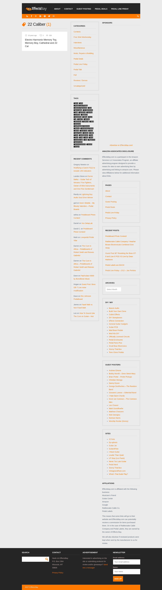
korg (91, 137)
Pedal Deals (101, 9)
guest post (79, 142)
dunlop (90, 112)
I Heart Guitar (114, 452)
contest (77, 115)
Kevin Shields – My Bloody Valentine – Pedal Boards (84, 206)
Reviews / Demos (80, 80)
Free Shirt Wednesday (82, 37)
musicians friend (88, 128)
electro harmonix (81, 108)
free (91, 135)
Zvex (76, 137)
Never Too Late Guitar (117, 461)
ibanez (77, 128)
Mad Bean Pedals (116, 330)
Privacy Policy (110, 218)
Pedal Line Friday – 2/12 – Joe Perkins (120, 270)
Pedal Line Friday (120, 9)
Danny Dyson (114, 383)
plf (76, 119)
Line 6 (80, 119)
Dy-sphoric (113, 442)
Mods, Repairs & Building (84, 53)
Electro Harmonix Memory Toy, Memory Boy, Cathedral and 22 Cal (41, 43)
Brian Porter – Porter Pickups (120, 377)
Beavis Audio (114, 308)
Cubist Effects (114, 314)
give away (78, 110)
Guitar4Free (113, 449)
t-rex (76, 135)
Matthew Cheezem (116, 412)
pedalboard (84, 135)
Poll (75, 75)
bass (91, 131)
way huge (78, 133)
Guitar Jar (113, 446)
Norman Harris (114, 418)
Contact (68, 9)
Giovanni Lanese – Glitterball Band (122, 393)
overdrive (78, 117)
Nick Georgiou (114, 415)
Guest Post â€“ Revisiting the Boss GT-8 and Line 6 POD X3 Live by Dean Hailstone (120, 256)
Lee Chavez (113, 405)
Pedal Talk (78, 70)
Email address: (119, 558)
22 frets (112, 439)
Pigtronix (92, 140)
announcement (80, 144)
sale (76, 112)
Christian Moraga (116, 380)
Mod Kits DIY (114, 333)
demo (77, 131)
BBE (92, 133)
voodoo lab (79, 140)
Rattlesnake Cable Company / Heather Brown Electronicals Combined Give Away (120, 244)
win (81, 137)
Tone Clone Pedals (116, 352)
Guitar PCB (113, 327)
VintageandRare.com (117, 471)
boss (76, 103)
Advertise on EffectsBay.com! (121, 145)
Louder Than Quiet (116, 455)
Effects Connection (116, 321)
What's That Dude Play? (118, 474)
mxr (90, 108)
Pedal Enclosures (116, 340)
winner (87, 119)
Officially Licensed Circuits (119, 337)
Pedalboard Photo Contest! (116, 236)
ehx (81, 103)
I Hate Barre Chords (117, 396)
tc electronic (88, 110)
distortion (78, 121)
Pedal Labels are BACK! (115, 265)
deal (92, 121)
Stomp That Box (115, 349)
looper (77, 146)
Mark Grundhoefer (116, 408)
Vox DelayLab (87, 223)
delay (85, 117)
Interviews (78, 43)
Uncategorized (79, 86)
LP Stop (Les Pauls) (117, 458)
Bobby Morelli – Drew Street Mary (122, 374)
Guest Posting (84, 9)
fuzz (90, 117)
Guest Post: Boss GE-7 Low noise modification (85, 287)
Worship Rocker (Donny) (118, 421)
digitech (85, 115)
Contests (77, 32)
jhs (86, 140)
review (86, 133)
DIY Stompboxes (115, 318)
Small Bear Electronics (118, 346)
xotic (86, 137)
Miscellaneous (79, 48)
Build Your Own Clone (117, 311)
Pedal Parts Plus (115, 343)
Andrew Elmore (115, 370)
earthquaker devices (82, 126)
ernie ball (84, 131)
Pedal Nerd (113, 465)
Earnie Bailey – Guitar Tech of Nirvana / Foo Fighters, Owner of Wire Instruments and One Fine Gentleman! (84, 182)
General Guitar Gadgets (118, 324)
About (57, 9)
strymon (78, 124)
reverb (90, 144)
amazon (83, 112)
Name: (115, 567)
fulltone (86, 121)
